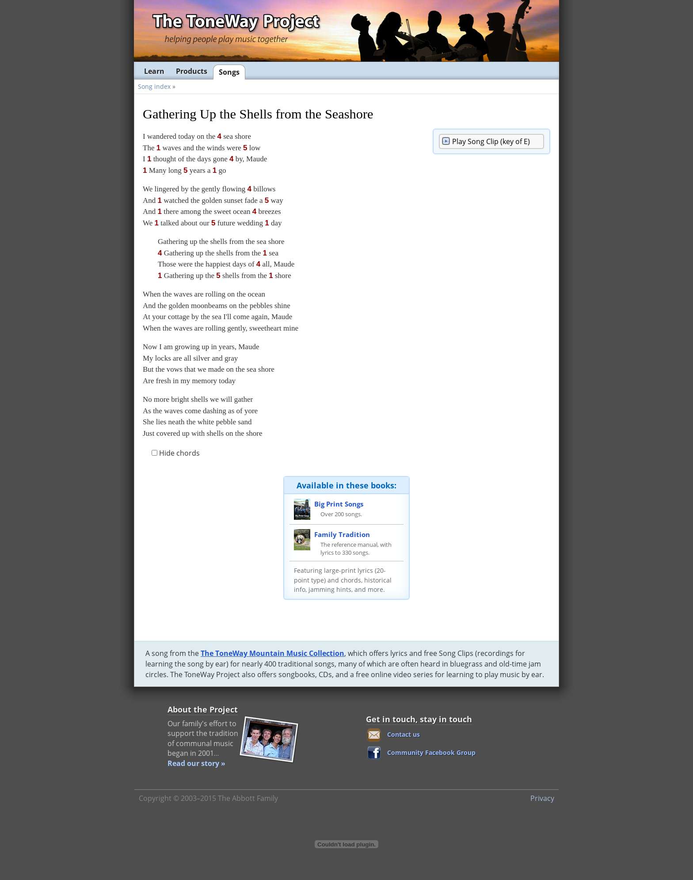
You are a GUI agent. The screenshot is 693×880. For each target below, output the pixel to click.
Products (191, 71)
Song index (154, 86)
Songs (229, 72)
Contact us (403, 734)
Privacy (542, 798)
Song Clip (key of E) (491, 141)
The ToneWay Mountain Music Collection (272, 653)
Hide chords (176, 453)
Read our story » (196, 763)
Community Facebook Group (431, 752)
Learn (154, 71)
